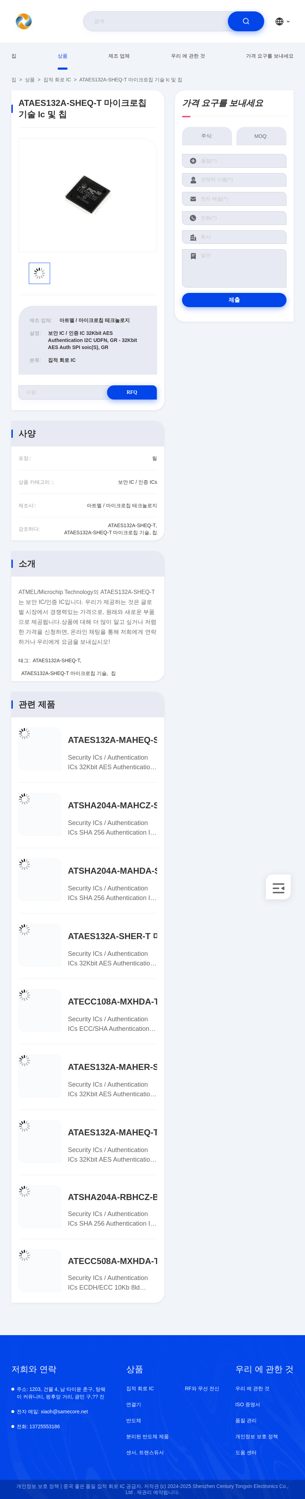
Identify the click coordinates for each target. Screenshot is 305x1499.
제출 (234, 300)
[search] (246, 21)
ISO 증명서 (247, 1404)
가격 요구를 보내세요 (270, 56)
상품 (63, 56)
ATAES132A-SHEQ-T (56, 660)
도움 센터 (246, 1452)
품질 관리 (246, 1420)
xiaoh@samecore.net (52, 1411)
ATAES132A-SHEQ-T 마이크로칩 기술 (64, 673)
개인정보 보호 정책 (256, 1436)
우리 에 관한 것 (188, 56)
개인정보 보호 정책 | (38, 1486)
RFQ (132, 392)
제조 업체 (119, 56)
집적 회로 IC (57, 79)
